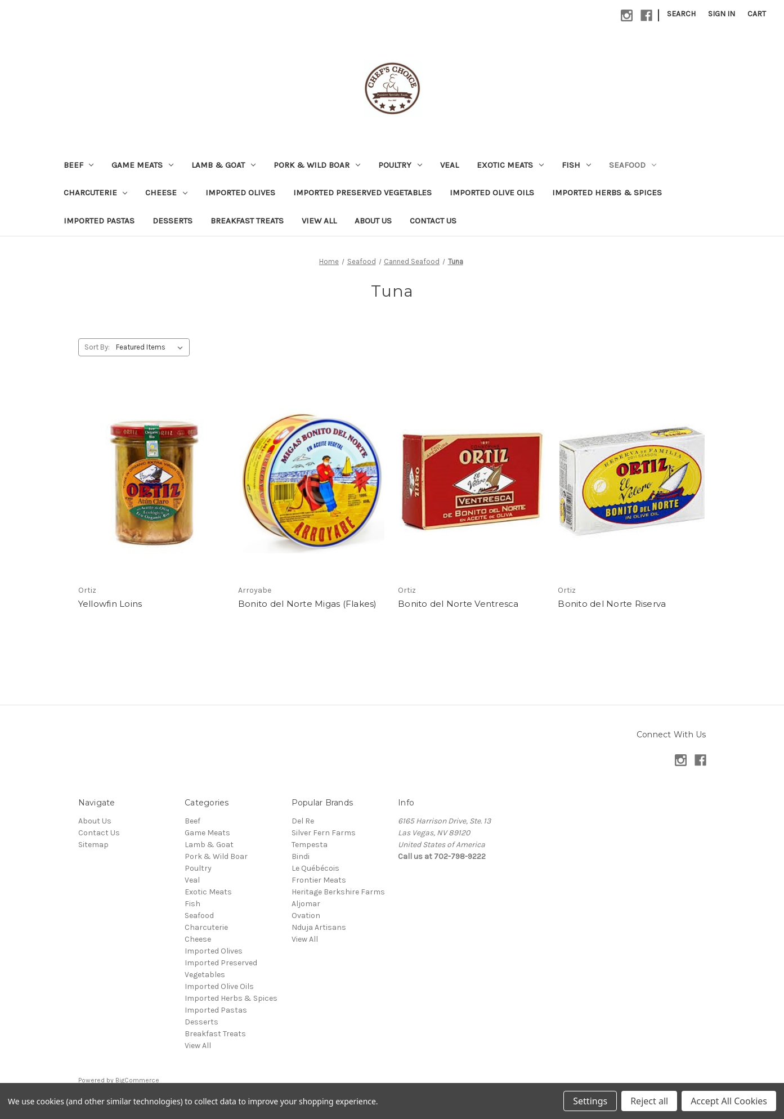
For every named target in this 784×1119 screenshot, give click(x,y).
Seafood (632, 165)
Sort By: (97, 347)
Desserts (172, 221)
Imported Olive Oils (492, 192)
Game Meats (142, 165)
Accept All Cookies (729, 1101)
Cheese (166, 192)
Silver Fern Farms (324, 833)
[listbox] (151, 347)
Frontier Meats (319, 880)
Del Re (303, 821)
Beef (79, 165)
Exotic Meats (510, 165)
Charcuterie (96, 192)
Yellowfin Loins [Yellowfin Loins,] (110, 603)
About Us (373, 221)
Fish (576, 165)
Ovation (306, 915)
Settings (590, 1101)
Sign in (721, 14)
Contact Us (433, 221)
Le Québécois (315, 868)
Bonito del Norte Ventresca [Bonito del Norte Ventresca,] (458, 603)
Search (681, 14)
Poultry (400, 165)
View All (319, 221)
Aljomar (306, 903)
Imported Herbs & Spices (607, 192)
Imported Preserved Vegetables (362, 192)
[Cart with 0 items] (756, 14)
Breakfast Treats (247, 221)
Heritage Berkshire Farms (338, 892)
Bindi (301, 856)
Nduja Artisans (319, 927)
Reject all (649, 1101)
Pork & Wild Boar (317, 165)
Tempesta (310, 844)
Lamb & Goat (223, 165)
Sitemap (93, 844)
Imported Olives (240, 192)
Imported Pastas (99, 221)
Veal (449, 165)
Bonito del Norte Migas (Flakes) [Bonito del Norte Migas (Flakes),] (307, 603)
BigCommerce (137, 1080)
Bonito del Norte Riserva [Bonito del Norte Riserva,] (612, 603)
